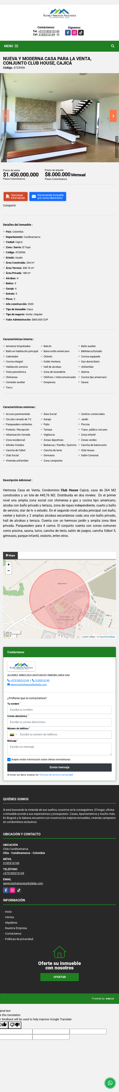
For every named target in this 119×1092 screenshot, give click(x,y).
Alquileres (11, 922)
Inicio (8, 911)
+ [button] (8, 565)
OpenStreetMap (107, 637)
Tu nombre (13, 703)
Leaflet (84, 637)
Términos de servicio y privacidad (56, 775)
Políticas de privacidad (19, 939)
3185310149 (47, 34)
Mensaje (12, 740)
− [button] (8, 571)
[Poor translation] (14, 1025)
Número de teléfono (18, 728)
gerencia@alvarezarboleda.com (29, 684)
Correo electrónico (18, 716)
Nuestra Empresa (16, 928)
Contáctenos (13, 933)
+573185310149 (48, 31)
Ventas (9, 917)
